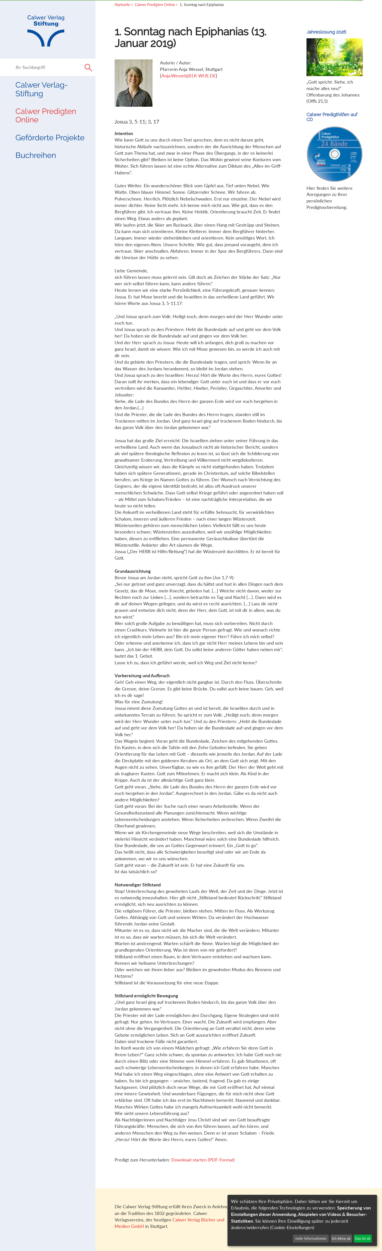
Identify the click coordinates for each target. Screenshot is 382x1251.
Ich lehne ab (341, 1238)
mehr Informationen (310, 1238)
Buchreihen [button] (35, 155)
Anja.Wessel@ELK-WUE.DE (188, 75)
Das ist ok (362, 1238)
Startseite (122, 4)
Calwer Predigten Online (45, 115)
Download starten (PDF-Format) (203, 1159)
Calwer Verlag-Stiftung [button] (41, 89)
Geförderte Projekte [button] (49, 137)
